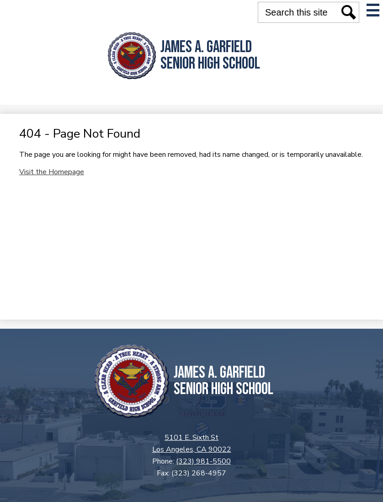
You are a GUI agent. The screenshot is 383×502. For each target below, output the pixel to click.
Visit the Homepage (51, 172)
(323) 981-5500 (203, 461)
